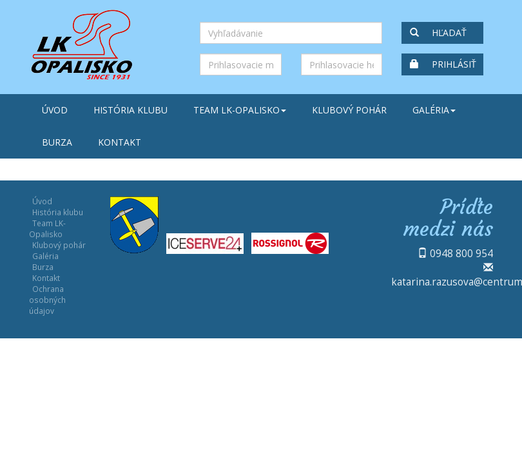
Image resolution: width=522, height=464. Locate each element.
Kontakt (119, 142)
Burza (57, 142)
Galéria (434, 110)
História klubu (130, 110)
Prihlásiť (443, 64)
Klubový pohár (349, 110)
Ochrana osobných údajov (47, 300)
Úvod (55, 110)
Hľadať (438, 32)
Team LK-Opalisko (239, 110)
